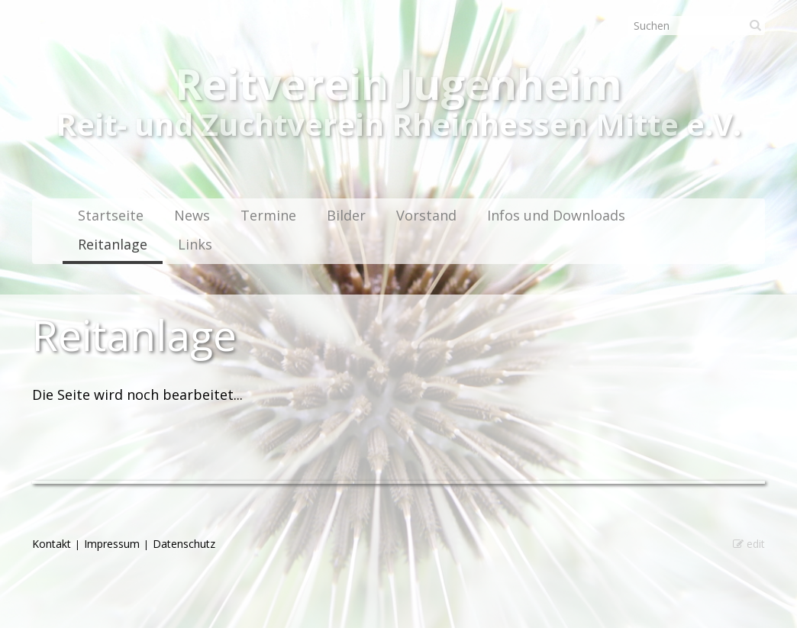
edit (749, 543)
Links (195, 244)
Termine (268, 215)
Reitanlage (112, 244)
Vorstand (426, 215)
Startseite (111, 215)
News (192, 215)
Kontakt (51, 543)
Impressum (112, 543)
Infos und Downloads (556, 215)
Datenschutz (184, 543)
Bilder (346, 215)
